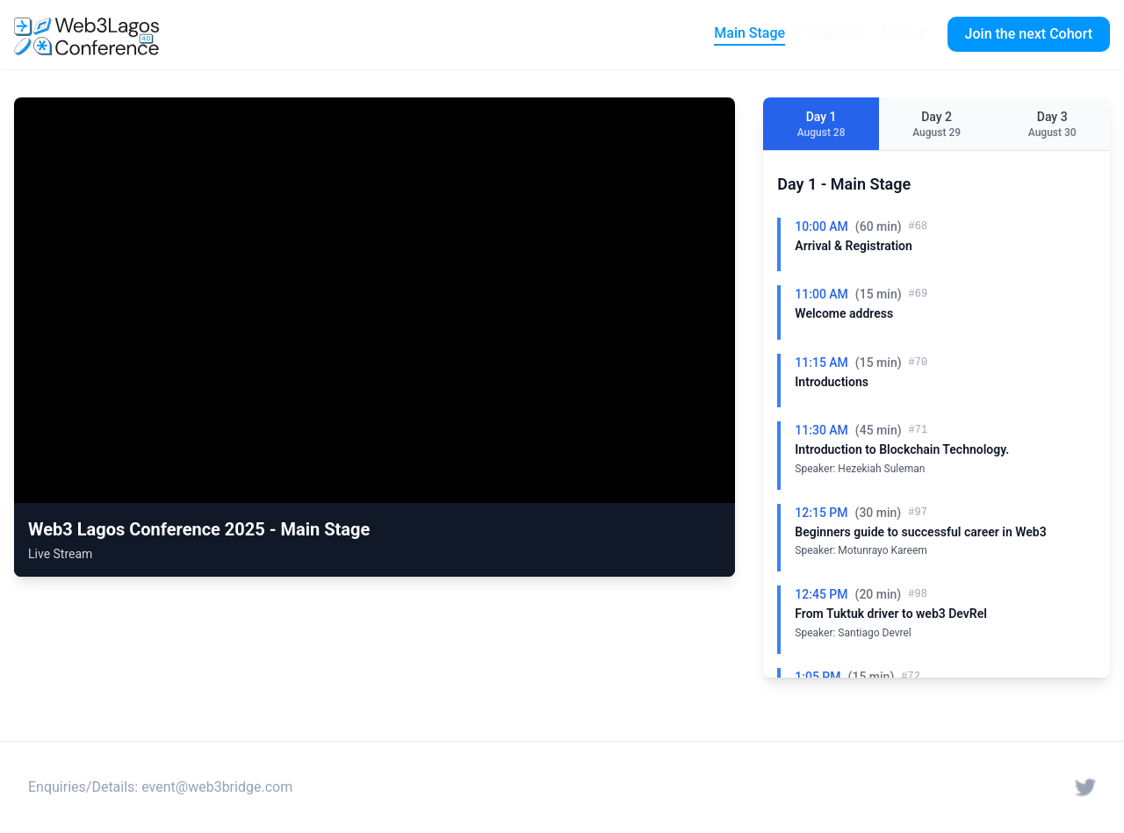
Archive (902, 33)
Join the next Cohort (1028, 33)
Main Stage (749, 33)
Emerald (832, 33)
